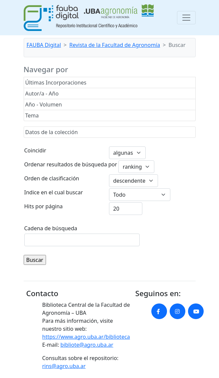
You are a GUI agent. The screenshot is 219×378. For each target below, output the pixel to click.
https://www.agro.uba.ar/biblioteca (86, 336)
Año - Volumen (43, 104)
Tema (32, 115)
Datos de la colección (51, 132)
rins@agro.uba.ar (64, 366)
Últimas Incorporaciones (56, 82)
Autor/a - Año (42, 93)
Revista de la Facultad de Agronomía (114, 45)
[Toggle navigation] (186, 17)
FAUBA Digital (44, 45)
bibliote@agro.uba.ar (86, 344)
